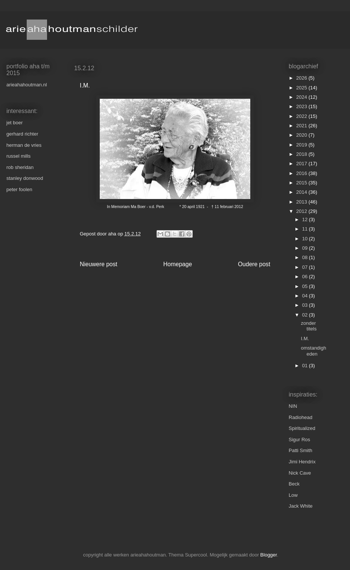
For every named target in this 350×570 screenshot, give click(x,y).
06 (305, 276)
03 (305, 305)
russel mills (18, 156)
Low (293, 495)
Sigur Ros (299, 439)
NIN (293, 406)
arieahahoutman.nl (26, 84)
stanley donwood (24, 178)
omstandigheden (313, 351)
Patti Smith (300, 450)
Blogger (268, 555)
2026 (302, 78)
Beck (294, 484)
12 (305, 219)
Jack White (301, 506)
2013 (302, 202)
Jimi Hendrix (302, 461)
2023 (302, 106)
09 (305, 248)
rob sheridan (19, 167)
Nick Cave (300, 473)
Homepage (177, 264)
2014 (302, 192)
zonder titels (309, 326)
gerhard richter (22, 134)
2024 (302, 97)
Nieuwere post (98, 264)
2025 (302, 87)
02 (305, 315)
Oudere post (254, 264)
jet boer (14, 122)
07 (305, 267)
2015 (302, 182)
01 (305, 365)
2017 (302, 163)
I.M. (305, 338)
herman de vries (23, 145)
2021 (302, 125)
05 (305, 286)
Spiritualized (302, 428)
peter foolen (19, 189)
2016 (302, 173)
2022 (302, 116)
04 (305, 296)
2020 (302, 135)
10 (305, 238)
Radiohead (300, 417)
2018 (302, 154)
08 (305, 257)
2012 (302, 211)
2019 (302, 145)
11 (305, 229)
